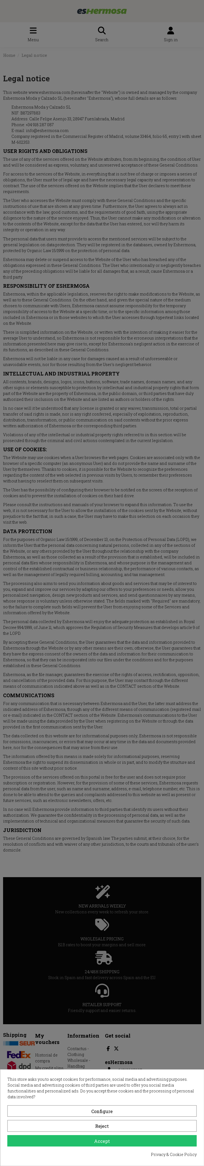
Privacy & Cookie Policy (174, 1154)
